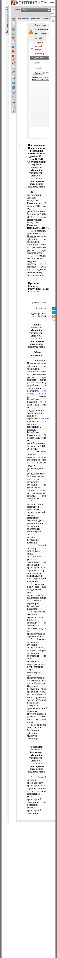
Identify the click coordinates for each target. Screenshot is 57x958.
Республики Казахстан (41, 306)
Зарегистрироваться (40, 77)
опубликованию (35, 275)
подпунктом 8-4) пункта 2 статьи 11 (36, 394)
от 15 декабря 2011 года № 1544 (37, 314)
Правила (31, 236)
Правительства (38, 301)
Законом (31, 197)
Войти (37, 73)
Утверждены (36, 297)
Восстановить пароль (41, 79)
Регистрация (49, 2)
